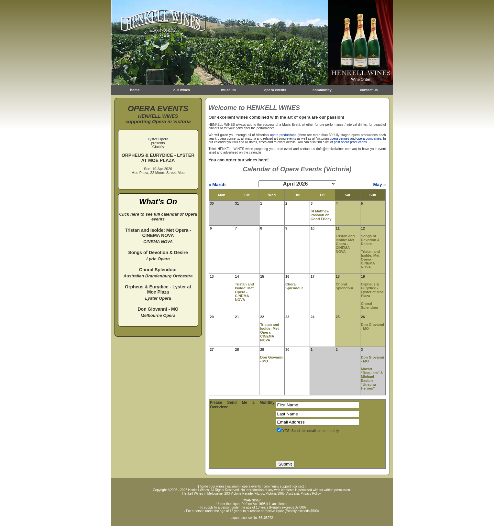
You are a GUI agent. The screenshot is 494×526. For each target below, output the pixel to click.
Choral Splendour (294, 286)
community (322, 90)
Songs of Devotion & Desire (370, 240)
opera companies (369, 138)
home (134, 90)
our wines (181, 90)
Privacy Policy (311, 493)
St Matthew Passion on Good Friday (321, 215)
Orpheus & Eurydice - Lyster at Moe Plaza (372, 290)
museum (228, 90)
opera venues (339, 138)
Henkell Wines (198, 490)
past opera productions (350, 142)
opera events (275, 90)
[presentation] (325, 446)
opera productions (283, 135)
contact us (369, 90)
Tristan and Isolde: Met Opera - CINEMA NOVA (345, 243)
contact (298, 486)
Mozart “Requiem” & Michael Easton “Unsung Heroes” (372, 378)
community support (277, 486)
